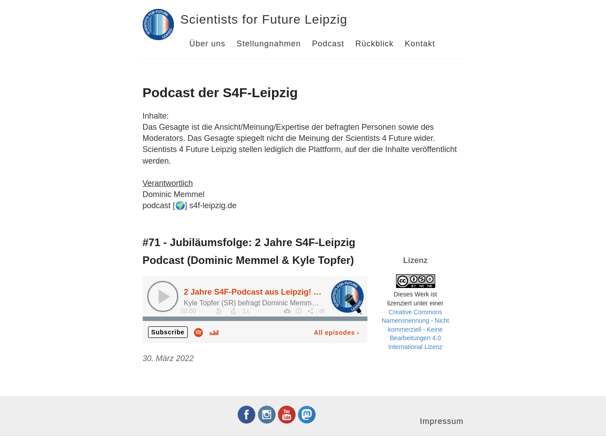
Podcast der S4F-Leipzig (220, 92)
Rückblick (374, 43)
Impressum (441, 421)
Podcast (328, 43)
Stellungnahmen (269, 43)
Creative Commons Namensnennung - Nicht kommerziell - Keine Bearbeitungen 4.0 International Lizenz (415, 329)
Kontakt (420, 43)
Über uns (208, 43)
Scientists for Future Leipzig (264, 19)
